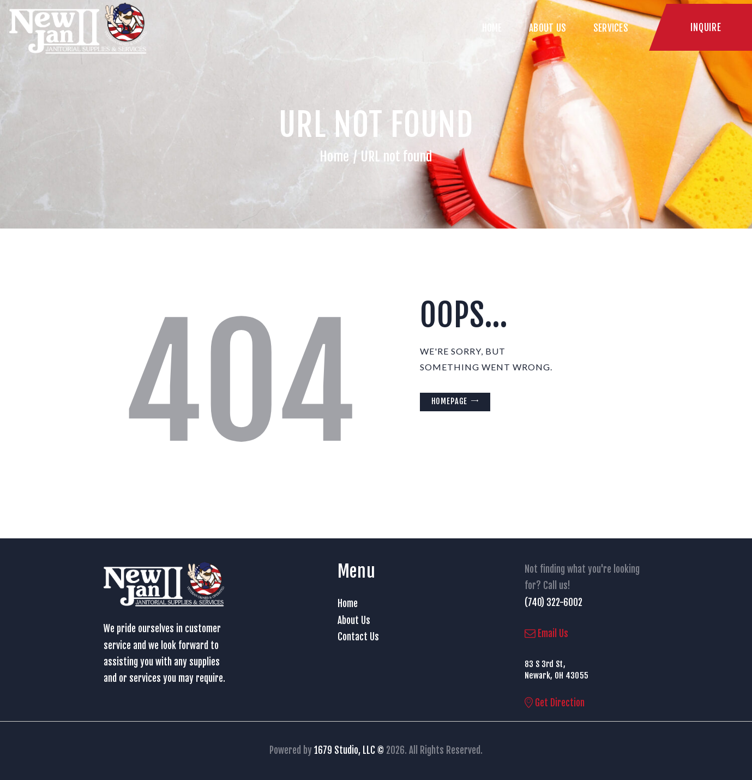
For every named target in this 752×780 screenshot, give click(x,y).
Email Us (546, 633)
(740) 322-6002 (553, 602)
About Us (354, 620)
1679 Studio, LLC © (349, 750)
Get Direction (555, 703)
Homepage (449, 401)
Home (334, 156)
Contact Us (358, 637)
